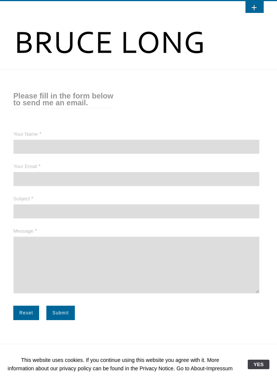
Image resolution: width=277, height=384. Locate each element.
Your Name (25, 134)
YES (258, 364)
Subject (21, 199)
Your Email (25, 166)
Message (23, 231)
